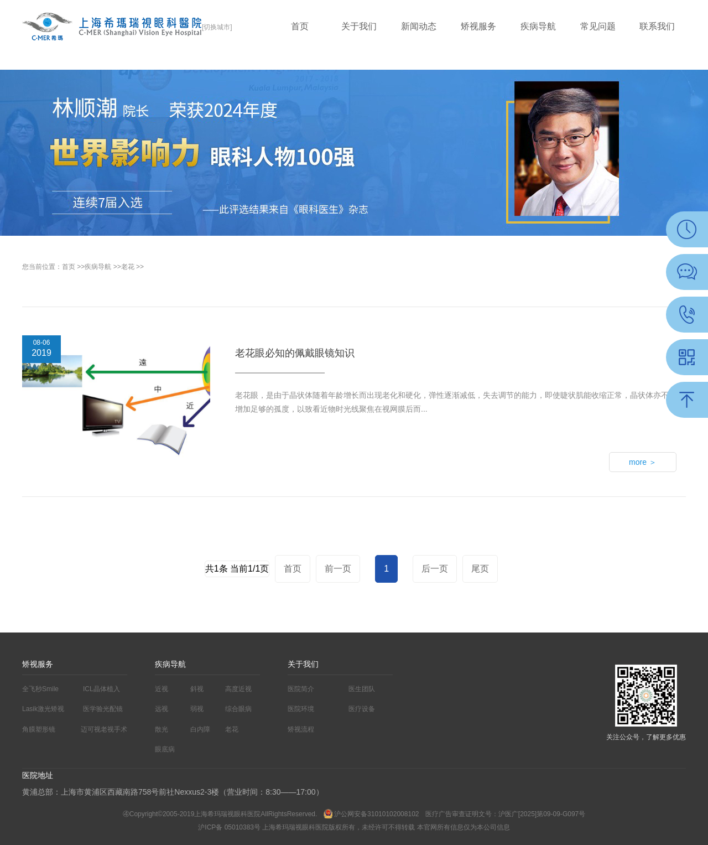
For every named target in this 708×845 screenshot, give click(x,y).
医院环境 (301, 709)
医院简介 (301, 689)
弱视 (197, 709)
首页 (300, 26)
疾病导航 (538, 26)
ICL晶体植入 (101, 689)
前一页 (338, 568)
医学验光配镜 (103, 709)
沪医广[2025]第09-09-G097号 (541, 814)
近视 (161, 689)
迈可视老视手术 (104, 729)
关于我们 (359, 26)
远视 (161, 709)
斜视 (197, 689)
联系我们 (657, 26)
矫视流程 (301, 729)
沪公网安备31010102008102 (372, 814)
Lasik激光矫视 (43, 709)
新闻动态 (418, 26)
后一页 (434, 568)
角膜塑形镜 (38, 729)
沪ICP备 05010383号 (229, 827)
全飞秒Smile (40, 689)
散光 (161, 729)
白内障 (200, 729)
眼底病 (165, 749)
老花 (127, 267)
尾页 (480, 568)
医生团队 (361, 689)
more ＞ (643, 462)
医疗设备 (361, 709)
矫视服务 (478, 26)
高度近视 (238, 689)
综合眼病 (238, 709)
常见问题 (598, 26)
